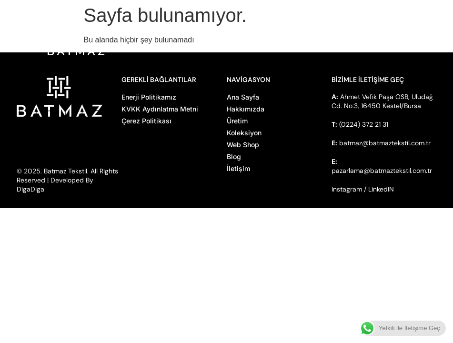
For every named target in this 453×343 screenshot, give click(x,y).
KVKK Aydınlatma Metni (159, 109)
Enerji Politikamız (148, 97)
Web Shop (243, 145)
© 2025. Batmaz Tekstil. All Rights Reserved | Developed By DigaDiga (67, 180)
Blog (234, 156)
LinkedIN (381, 189)
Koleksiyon (244, 133)
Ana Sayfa (243, 97)
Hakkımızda (245, 109)
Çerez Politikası (146, 121)
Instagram (347, 189)
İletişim (238, 168)
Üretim (237, 121)
